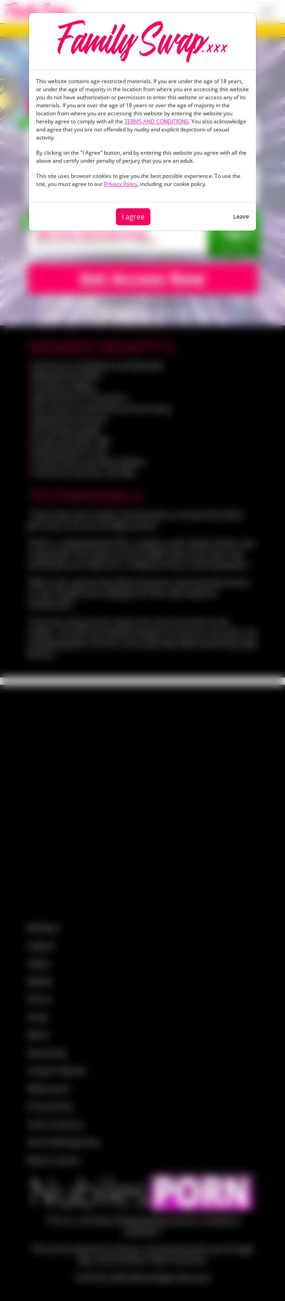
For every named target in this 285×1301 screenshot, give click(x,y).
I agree (133, 217)
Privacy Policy (120, 184)
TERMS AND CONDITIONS (156, 121)
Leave (241, 216)
